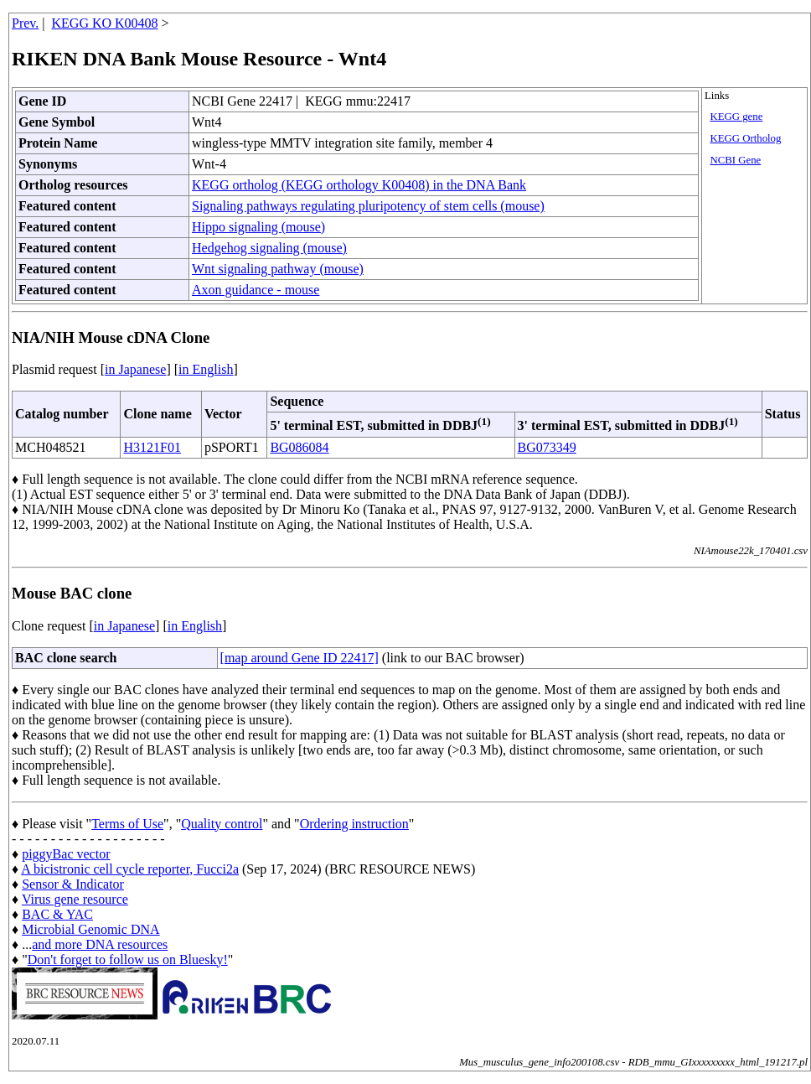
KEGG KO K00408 (105, 23)
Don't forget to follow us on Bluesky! (128, 959)
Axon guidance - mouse (255, 290)
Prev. (25, 23)
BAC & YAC (57, 914)
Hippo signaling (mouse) (258, 227)
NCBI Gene (735, 160)
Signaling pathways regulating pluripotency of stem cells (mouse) (368, 206)
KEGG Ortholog (745, 138)
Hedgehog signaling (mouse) (269, 248)
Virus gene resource (75, 899)
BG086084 (299, 447)
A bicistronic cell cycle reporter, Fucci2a (130, 869)
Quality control (221, 824)
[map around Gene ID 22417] (299, 658)
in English (205, 369)
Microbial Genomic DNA (90, 929)
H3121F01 (151, 447)
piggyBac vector (66, 854)
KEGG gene (736, 116)
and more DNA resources (100, 944)
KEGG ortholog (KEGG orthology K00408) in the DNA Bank (359, 185)
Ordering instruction (354, 824)
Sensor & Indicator (73, 884)
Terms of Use (127, 824)
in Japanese (135, 369)
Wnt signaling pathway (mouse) (278, 269)
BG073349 (547, 447)
